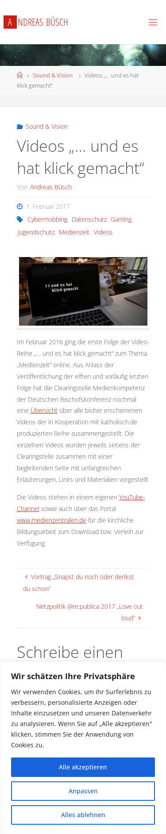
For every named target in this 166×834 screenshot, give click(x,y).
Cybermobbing (47, 219)
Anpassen (83, 791)
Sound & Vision (53, 75)
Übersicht (44, 410)
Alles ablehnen (83, 815)
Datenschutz (89, 219)
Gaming (121, 219)
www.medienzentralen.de (51, 520)
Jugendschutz (36, 232)
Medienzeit (74, 232)
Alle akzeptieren (83, 767)
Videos (103, 232)
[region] (83, 747)
